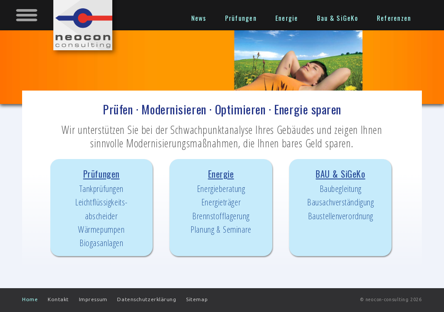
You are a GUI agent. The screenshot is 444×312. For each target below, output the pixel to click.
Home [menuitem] (30, 299)
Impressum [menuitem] (93, 299)
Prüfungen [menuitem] (241, 18)
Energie (220, 201)
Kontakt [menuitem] (58, 299)
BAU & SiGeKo (340, 195)
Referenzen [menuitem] (394, 18)
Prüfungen (101, 208)
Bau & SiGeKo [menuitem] (337, 18)
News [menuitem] (198, 18)
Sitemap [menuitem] (197, 299)
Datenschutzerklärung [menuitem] (146, 299)
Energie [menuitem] (286, 18)
